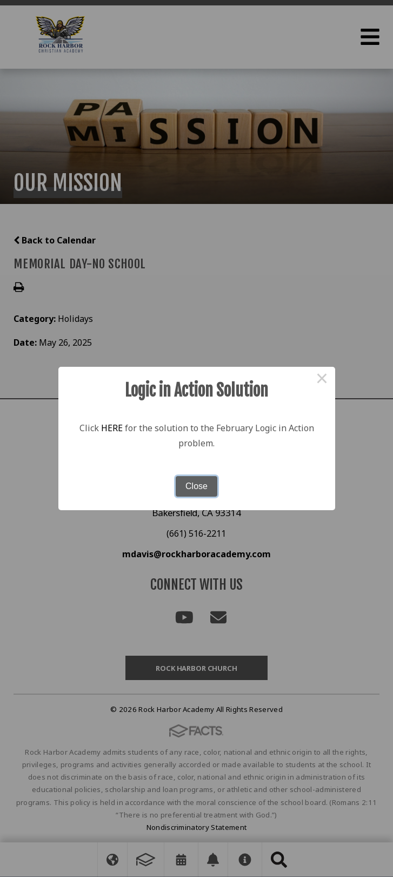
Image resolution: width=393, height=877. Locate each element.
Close (196, 486)
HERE (112, 428)
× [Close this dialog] (322, 380)
